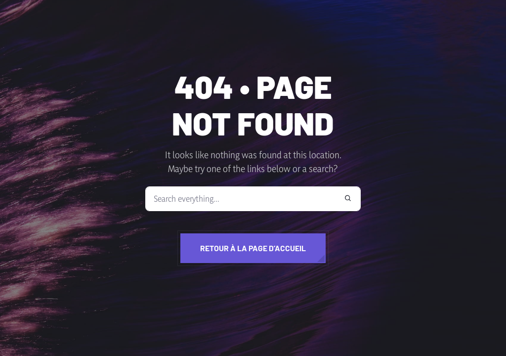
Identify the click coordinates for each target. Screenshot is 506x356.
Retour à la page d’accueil (253, 248)
